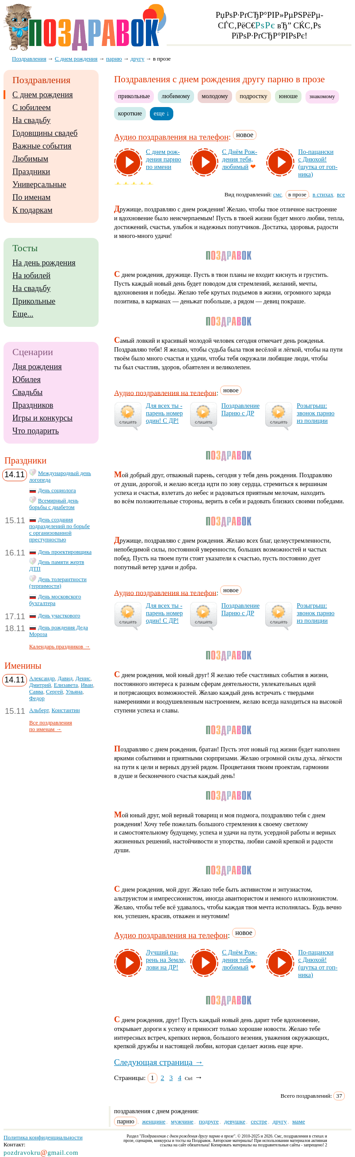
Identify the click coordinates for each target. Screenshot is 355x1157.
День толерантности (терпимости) (58, 582)
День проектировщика (65, 552)
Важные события (42, 146)
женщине (153, 1121)
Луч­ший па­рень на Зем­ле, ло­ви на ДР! (166, 960)
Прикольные (33, 301)
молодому (215, 96)
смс (277, 194)
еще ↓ (162, 113)
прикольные (134, 96)
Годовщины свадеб (44, 133)
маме (298, 1121)
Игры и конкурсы (42, 418)
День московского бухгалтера (55, 600)
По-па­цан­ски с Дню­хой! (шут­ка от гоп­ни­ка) (317, 163)
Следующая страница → (158, 1062)
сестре (259, 1121)
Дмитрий (40, 685)
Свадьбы (27, 392)
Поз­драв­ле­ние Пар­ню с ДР (240, 409)
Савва (36, 692)
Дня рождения (37, 366)
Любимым (30, 158)
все (341, 194)
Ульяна (74, 692)
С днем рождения (42, 94)
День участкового (59, 616)
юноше (288, 96)
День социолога (57, 490)
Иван (87, 685)
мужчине (182, 1121)
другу (279, 1121)
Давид (65, 678)
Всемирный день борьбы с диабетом (53, 504)
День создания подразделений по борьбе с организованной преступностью (59, 530)
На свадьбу (31, 120)
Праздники (31, 171)
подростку (253, 96)
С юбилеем (31, 107)
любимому (176, 96)
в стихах (323, 194)
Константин (66, 710)
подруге (209, 1121)
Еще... (22, 314)
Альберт (39, 710)
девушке (234, 1121)
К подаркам (32, 210)
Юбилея (26, 379)
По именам (31, 197)
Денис (83, 678)
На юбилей (31, 275)
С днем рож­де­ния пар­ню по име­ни (163, 159)
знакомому (322, 96)
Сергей (54, 692)
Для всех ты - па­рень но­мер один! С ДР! (164, 413)
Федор (37, 698)
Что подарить (35, 430)
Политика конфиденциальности (43, 1137)
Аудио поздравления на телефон (171, 137)
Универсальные (39, 184)
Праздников (32, 405)
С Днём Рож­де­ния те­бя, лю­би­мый (239, 159)
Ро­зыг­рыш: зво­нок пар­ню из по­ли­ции (315, 413)
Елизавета (66, 685)
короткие (130, 113)
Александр (42, 678)
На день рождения (44, 262)
